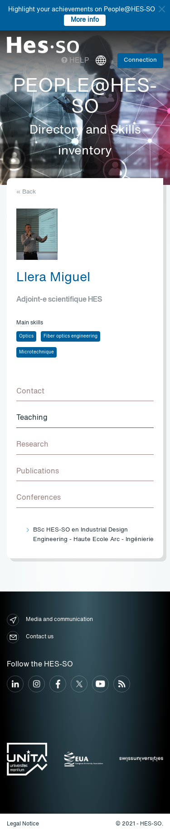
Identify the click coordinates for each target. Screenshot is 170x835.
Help (75, 61)
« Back (26, 192)
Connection (140, 60)
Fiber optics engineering (70, 336)
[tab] (85, 392)
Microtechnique (36, 352)
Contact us (30, 637)
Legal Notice (23, 824)
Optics (26, 336)
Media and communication (50, 620)
